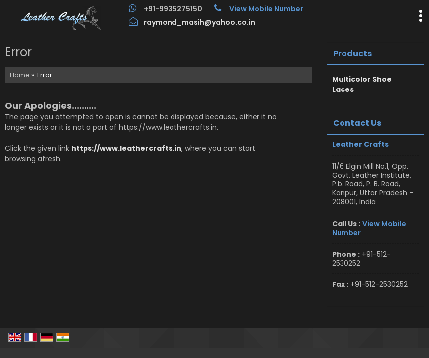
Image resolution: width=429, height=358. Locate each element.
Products (352, 53)
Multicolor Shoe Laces (362, 84)
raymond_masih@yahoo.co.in (199, 22)
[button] (266, 9)
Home (20, 75)
